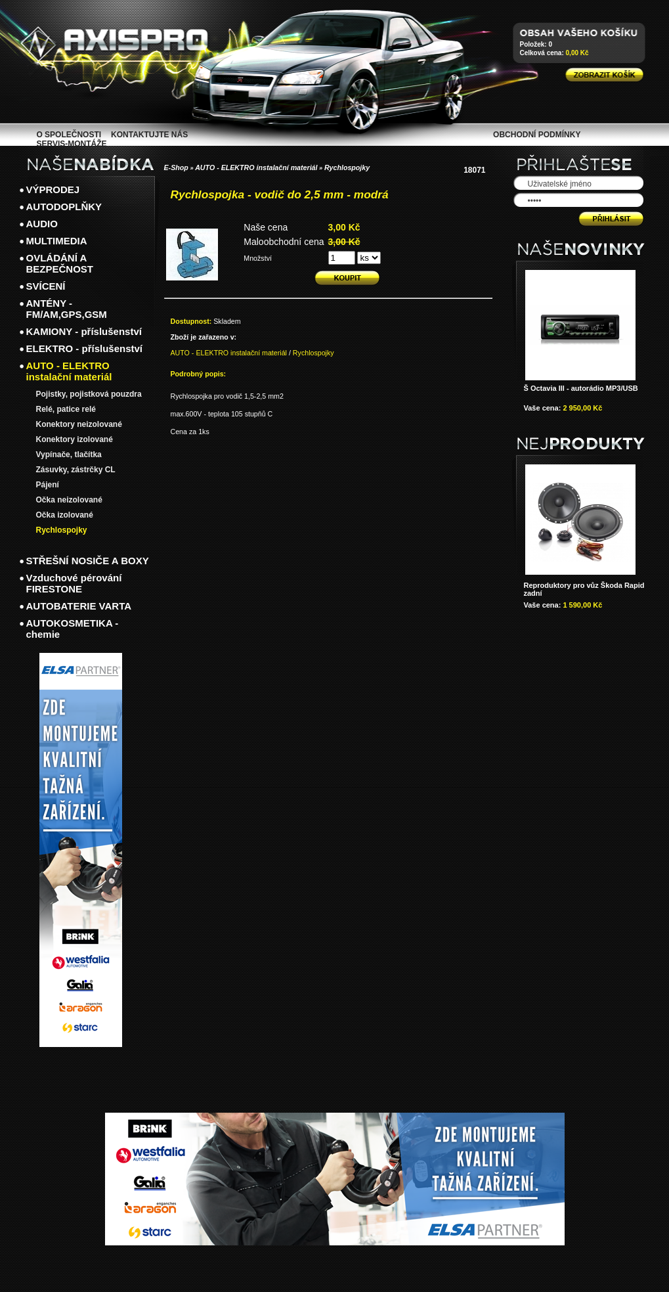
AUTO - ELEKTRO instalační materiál (256, 167)
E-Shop (176, 167)
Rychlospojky (347, 167)
